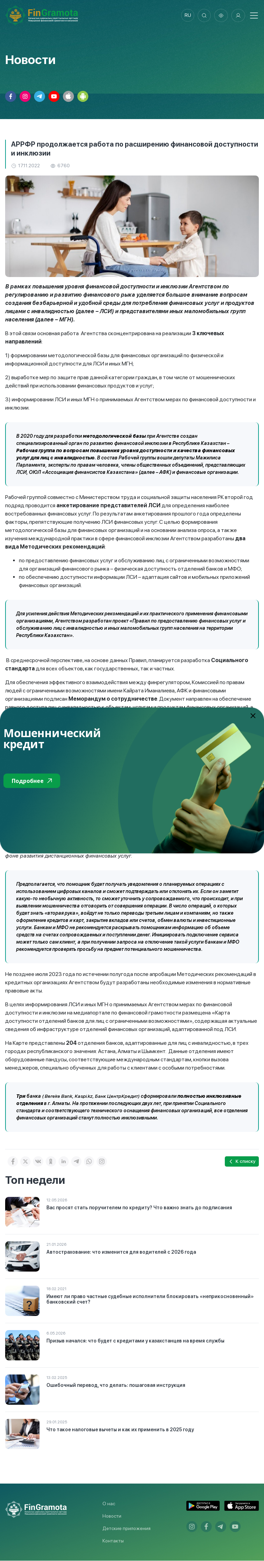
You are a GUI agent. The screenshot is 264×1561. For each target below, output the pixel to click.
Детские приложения (126, 1528)
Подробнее (32, 781)
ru (187, 15)
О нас (108, 1504)
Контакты (113, 1541)
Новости (111, 1516)
